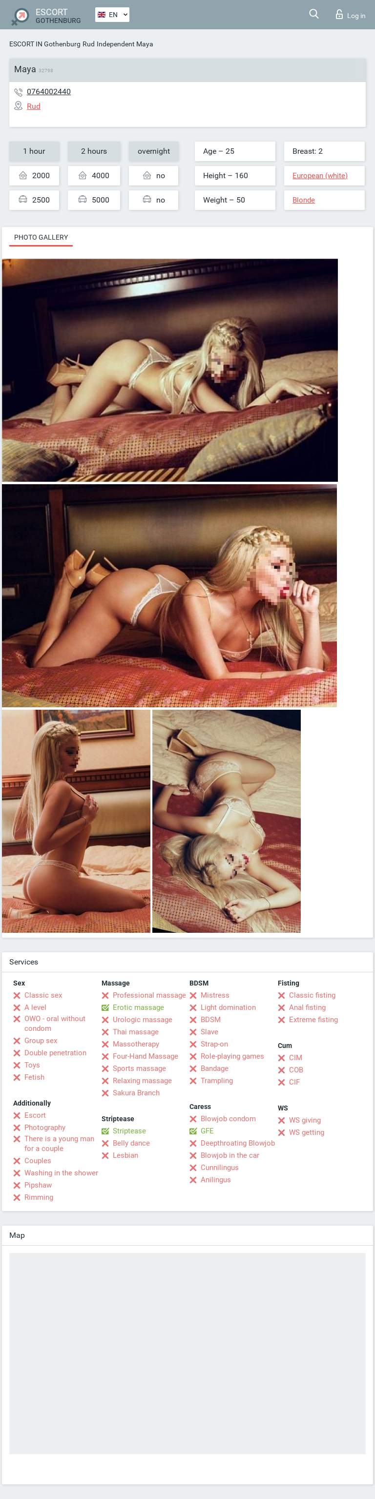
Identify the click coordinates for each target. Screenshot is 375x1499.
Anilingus (216, 1179)
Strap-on (214, 1044)
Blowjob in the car (230, 1155)
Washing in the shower (61, 1173)
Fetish (34, 1077)
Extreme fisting (313, 1019)
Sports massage (139, 1068)
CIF (294, 1082)
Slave (209, 1031)
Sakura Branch (136, 1092)
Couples (37, 1160)
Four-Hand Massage (145, 1056)
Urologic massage (142, 1019)
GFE (207, 1131)
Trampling (217, 1080)
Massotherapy (136, 1044)
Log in (351, 14)
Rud (89, 44)
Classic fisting (312, 995)
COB (296, 1070)
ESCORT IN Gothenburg (45, 44)
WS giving (305, 1120)
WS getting (306, 1132)
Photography (44, 1127)
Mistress (215, 995)
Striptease (129, 1131)
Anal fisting (307, 1007)
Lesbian (125, 1155)
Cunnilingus (220, 1167)
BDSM (211, 1019)
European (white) (320, 175)
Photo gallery (41, 237)
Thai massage (136, 1031)
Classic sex (43, 995)
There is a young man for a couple (59, 1143)
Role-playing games (232, 1056)
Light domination (228, 1007)
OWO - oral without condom (54, 1023)
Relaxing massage (142, 1080)
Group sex (40, 1040)
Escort (35, 1115)
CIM (295, 1057)
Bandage (215, 1068)
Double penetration (55, 1052)
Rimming (38, 1197)
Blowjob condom (228, 1118)
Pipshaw (38, 1185)
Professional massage (149, 995)
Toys (32, 1065)
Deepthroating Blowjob (238, 1143)
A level (35, 1007)
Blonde (303, 200)
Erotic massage (138, 1007)
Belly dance (131, 1143)
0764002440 (49, 91)
